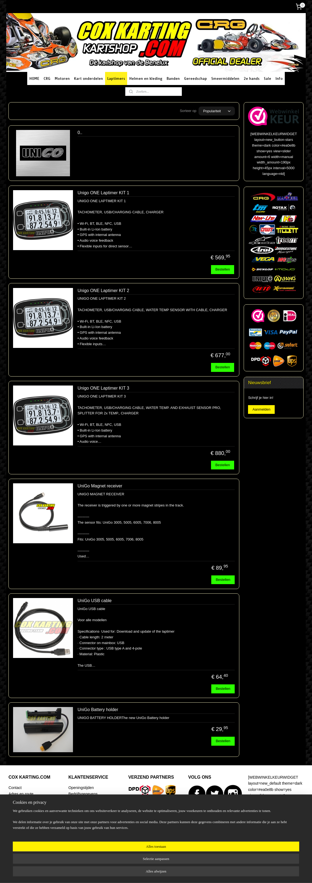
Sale (267, 78)
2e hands (251, 78)
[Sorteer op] (217, 111)
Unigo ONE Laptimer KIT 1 (103, 192)
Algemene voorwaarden (88, 818)
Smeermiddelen (225, 78)
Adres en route (20, 794)
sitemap (144, 873)
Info (279, 78)
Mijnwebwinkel (213, 873)
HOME (34, 78)
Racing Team (19, 812)
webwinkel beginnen (171, 873)
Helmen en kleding (145, 78)
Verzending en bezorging (89, 800)
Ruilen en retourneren (86, 812)
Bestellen (222, 269)
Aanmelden (261, 409)
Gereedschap (195, 78)
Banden (173, 78)
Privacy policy (79, 830)
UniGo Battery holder (98, 709)
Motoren (62, 78)
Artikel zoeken (20, 830)
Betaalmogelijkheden (86, 806)
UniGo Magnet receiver (100, 486)
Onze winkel (18, 806)
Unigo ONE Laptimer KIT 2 (103, 290)
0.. (80, 132)
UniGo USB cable (95, 600)
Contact (15, 787)
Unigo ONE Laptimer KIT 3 (103, 388)
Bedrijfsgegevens (82, 794)
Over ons (16, 824)
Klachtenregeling (82, 824)
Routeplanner (19, 800)
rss (154, 873)
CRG (47, 78)
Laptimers (116, 78)
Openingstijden (81, 787)
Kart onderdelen (88, 78)
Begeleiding (18, 818)
